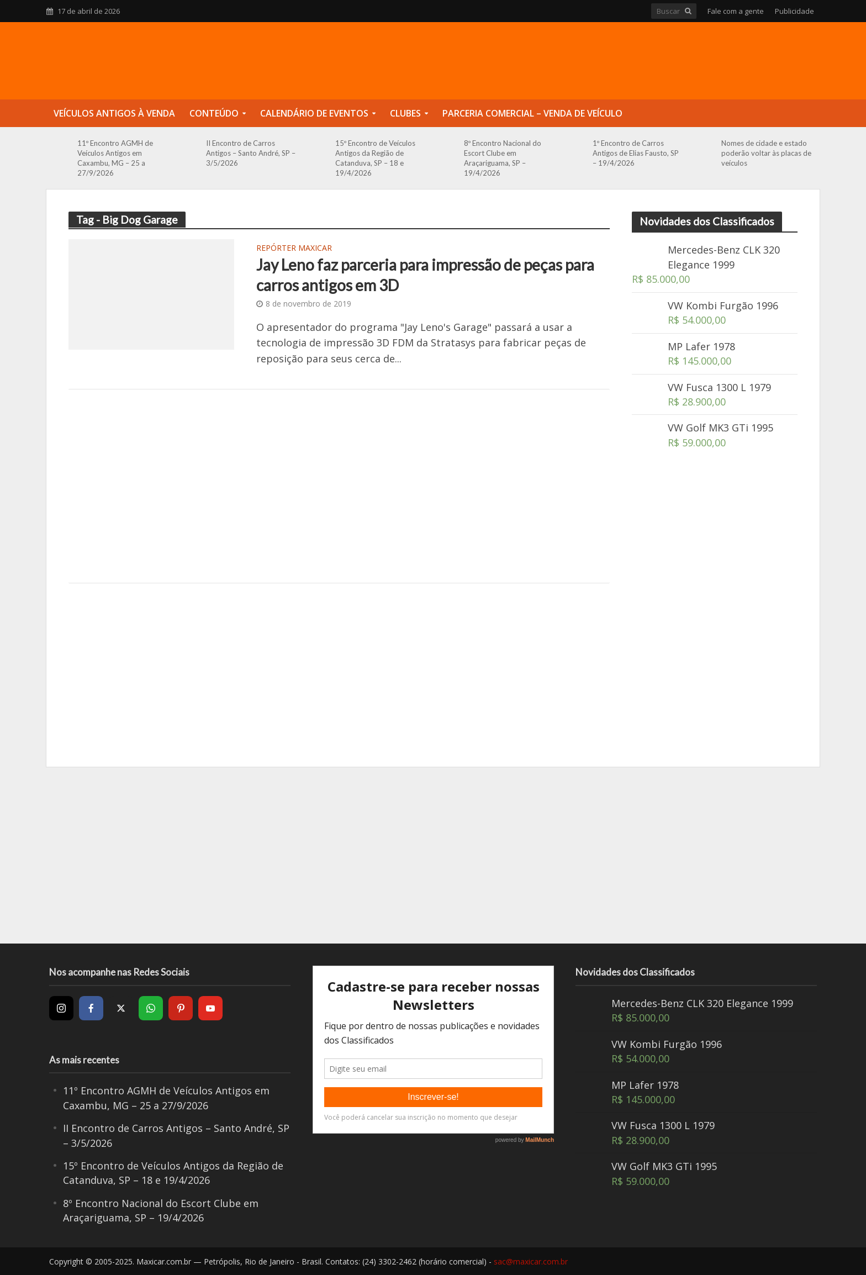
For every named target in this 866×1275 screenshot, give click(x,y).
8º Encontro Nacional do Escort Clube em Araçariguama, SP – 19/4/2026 (502, 158)
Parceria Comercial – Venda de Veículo (532, 113)
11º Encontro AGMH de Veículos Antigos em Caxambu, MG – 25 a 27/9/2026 (115, 158)
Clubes (405, 113)
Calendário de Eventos (314, 113)
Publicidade (794, 11)
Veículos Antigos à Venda (114, 113)
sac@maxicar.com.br (531, 1261)
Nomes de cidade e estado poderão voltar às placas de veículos (766, 153)
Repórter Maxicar (294, 248)
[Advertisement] (339, 486)
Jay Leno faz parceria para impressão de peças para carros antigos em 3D (425, 274)
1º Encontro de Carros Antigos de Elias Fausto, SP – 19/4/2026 (636, 153)
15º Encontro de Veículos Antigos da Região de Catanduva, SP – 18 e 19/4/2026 (375, 158)
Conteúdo (214, 113)
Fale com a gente (735, 11)
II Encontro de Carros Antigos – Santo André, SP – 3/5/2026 (250, 153)
